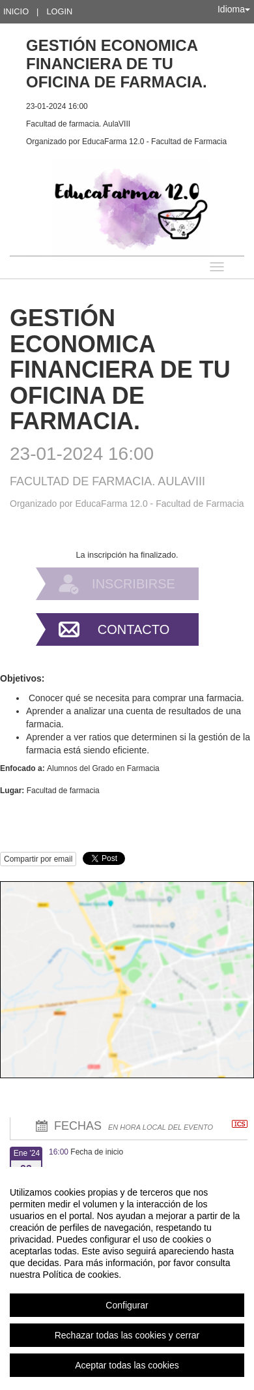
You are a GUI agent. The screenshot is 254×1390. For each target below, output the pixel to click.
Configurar (127, 1305)
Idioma (234, 9)
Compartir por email (38, 859)
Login (59, 11)
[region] (127, 1278)
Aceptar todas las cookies (127, 1365)
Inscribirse (133, 584)
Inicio (16, 11)
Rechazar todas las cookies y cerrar (127, 1335)
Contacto (133, 629)
